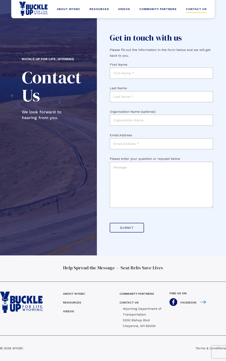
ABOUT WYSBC (68, 9)
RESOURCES (99, 9)
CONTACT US (196, 9)
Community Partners (137, 293)
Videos (68, 311)
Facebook (189, 302)
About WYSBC (74, 293)
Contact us (129, 302)
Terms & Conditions (210, 348)
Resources (72, 302)
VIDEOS (124, 9)
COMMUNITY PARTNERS (158, 9)
